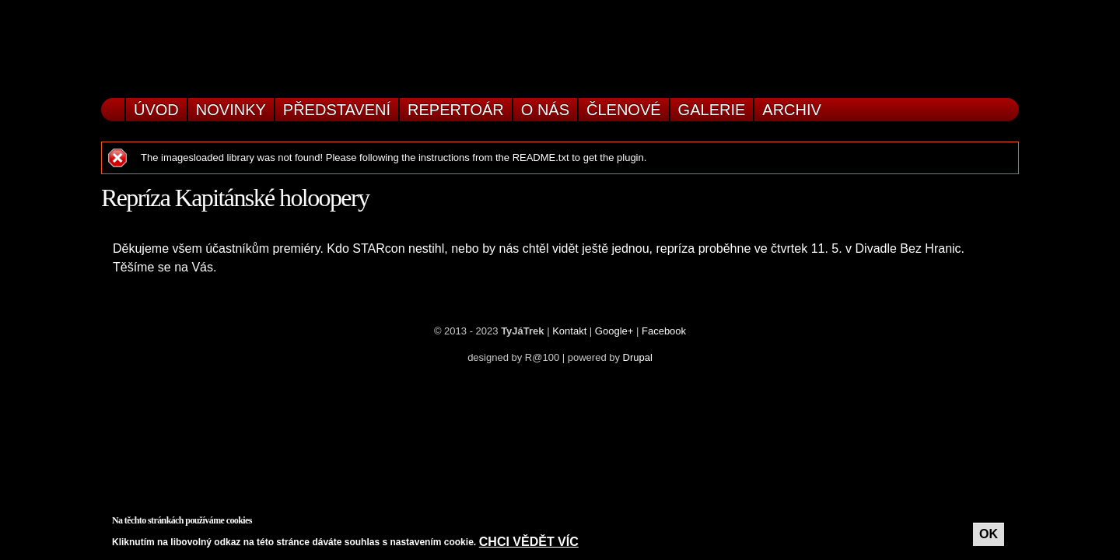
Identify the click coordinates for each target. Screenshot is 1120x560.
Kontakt (569, 331)
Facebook (664, 331)
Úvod (156, 109)
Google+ (614, 331)
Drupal (638, 357)
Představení (336, 109)
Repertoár (456, 109)
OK (988, 534)
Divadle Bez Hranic (908, 248)
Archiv (791, 109)
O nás (545, 109)
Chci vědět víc (529, 541)
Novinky (231, 109)
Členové (623, 109)
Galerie (712, 109)
